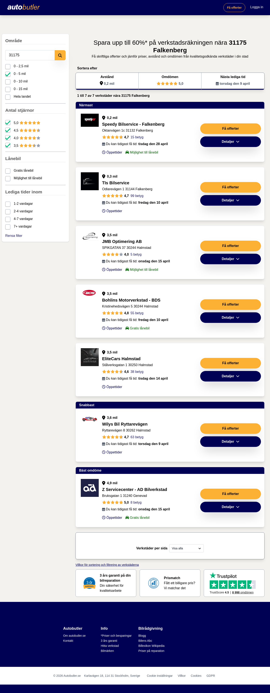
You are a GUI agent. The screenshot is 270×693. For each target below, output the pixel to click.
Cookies (196, 675)
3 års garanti (109, 640)
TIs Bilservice (115, 183)
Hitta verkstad (110, 645)
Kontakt (68, 640)
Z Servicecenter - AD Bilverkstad (134, 489)
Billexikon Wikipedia (151, 645)
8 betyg (136, 502)
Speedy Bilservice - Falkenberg (133, 124)
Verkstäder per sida (151, 548)
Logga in (256, 7)
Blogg (142, 635)
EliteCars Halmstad (121, 358)
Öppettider (112, 152)
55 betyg (137, 313)
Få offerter (234, 7)
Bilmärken (107, 651)
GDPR (211, 675)
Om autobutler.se (74, 635)
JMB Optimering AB (122, 241)
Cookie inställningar (160, 675)
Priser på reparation (151, 651)
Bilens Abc (145, 640)
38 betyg (137, 371)
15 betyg (137, 137)
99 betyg (137, 196)
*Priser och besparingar (116, 635)
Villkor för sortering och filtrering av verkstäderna (107, 564)
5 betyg (136, 254)
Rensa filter (13, 235)
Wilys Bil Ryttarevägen (124, 424)
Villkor (182, 675)
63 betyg (137, 437)
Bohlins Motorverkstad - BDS (131, 300)
